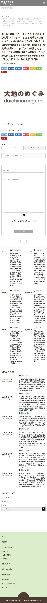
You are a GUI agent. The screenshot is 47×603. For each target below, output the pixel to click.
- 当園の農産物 (6, 555)
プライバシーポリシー (8, 583)
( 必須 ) (6, 170)
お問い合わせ (6, 579)
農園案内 (4, 542)
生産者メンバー (6, 564)
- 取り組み (5, 559)
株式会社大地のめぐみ (21, 600)
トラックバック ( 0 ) (34, 147)
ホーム (4, 537)
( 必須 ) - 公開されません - (11, 179)
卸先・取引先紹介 (7, 569)
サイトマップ (6, 587)
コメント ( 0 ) (12, 147)
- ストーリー (5, 551)
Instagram (12, 63)
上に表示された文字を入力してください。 (23, 221)
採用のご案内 (6, 574)
